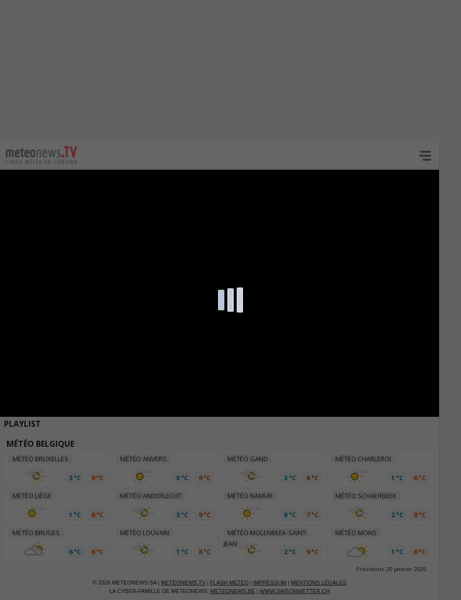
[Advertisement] (230, 70)
